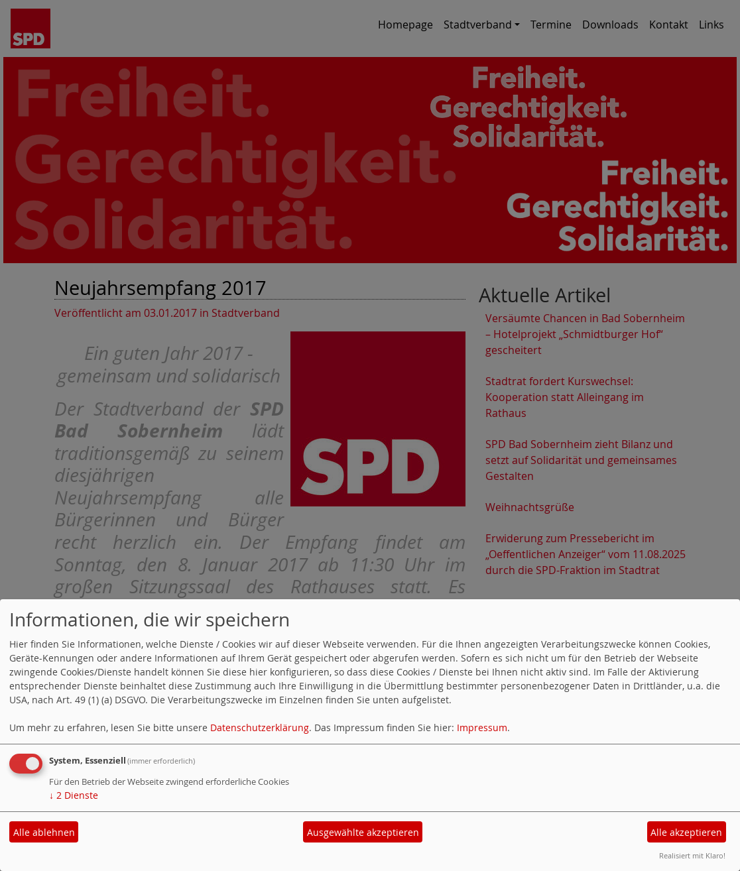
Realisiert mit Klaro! (692, 855)
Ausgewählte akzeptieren (363, 832)
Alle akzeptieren (686, 832)
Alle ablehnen (44, 832)
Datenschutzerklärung (259, 727)
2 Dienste (73, 795)
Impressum (482, 727)
